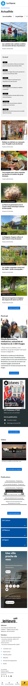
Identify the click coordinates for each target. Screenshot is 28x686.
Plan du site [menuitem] (3, 674)
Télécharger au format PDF (14, 423)
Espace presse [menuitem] (5, 651)
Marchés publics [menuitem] (6, 654)
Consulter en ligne (11, 420)
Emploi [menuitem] (4, 663)
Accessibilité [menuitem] (4, 669)
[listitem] (14, 452)
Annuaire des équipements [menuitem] (9, 660)
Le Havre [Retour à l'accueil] (8, 3)
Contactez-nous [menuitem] (6, 648)
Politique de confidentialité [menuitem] (7, 672)
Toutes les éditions (14, 432)
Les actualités (7, 16)
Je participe (19, 16)
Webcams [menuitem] (4, 657)
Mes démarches (24, 683)
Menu (2, 683)
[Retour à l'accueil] (14, 620)
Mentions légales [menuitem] (5, 671)
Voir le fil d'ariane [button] (5, 7)
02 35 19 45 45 (11, 631)
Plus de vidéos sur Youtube (14, 469)
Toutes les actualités (14, 308)
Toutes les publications (14, 513)
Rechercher (17, 683)
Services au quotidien (9, 683)
